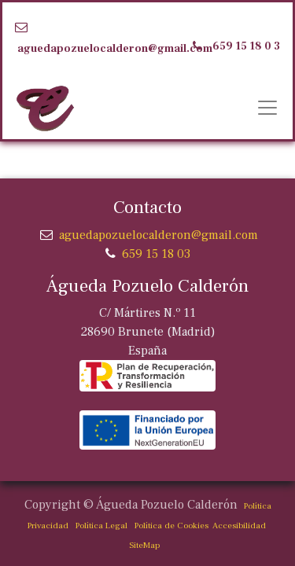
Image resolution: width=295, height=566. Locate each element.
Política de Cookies (171, 525)
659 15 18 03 (156, 254)
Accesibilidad (237, 525)
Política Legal (101, 525)
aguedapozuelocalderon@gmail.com (114, 49)
